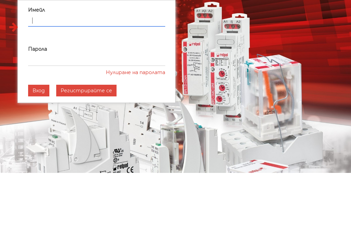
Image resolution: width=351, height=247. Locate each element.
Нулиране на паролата (135, 72)
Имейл (36, 10)
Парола (37, 49)
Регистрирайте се (86, 90)
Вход (39, 90)
